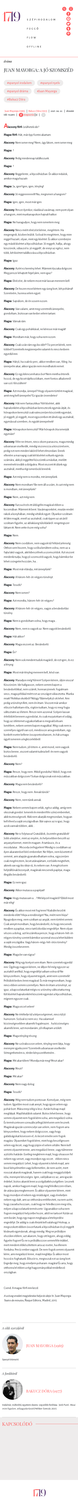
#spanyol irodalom (19, 83)
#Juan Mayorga (47, 91)
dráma (8, 61)
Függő (33, 28)
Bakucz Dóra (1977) (37, 111)
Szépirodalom (41, 19)
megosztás (26, 114)
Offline (34, 46)
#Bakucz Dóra (16, 99)
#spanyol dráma (17, 91)
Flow (32, 37)
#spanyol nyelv (50, 83)
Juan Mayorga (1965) (15, 111)
